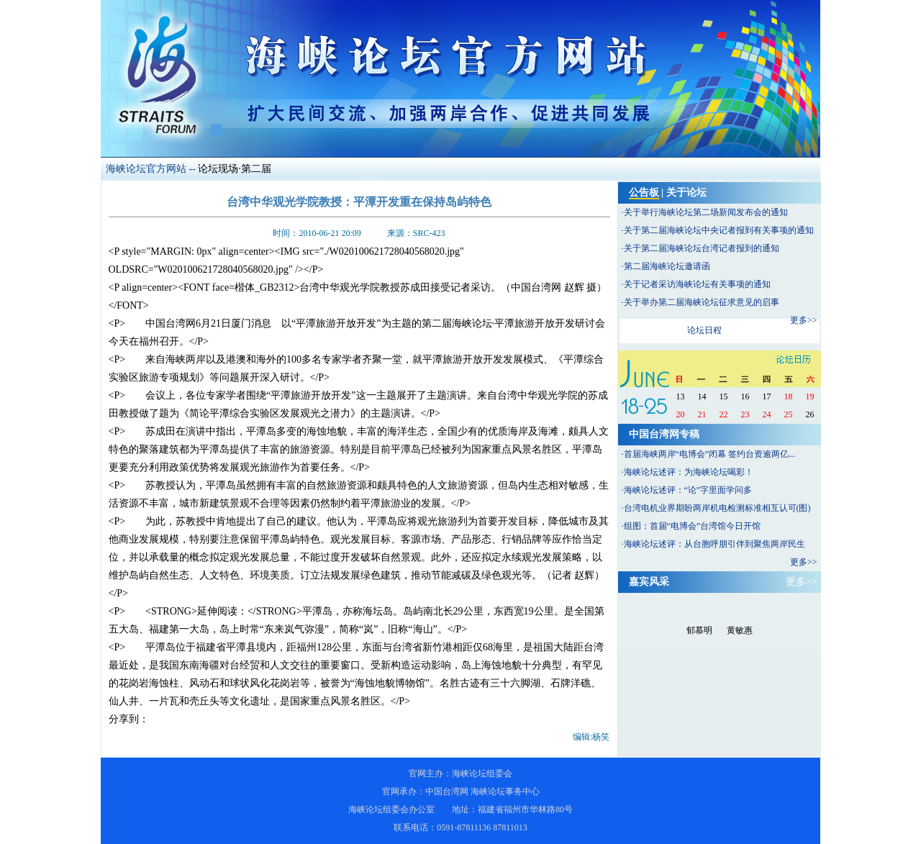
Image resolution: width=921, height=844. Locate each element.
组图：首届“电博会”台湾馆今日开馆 (692, 526)
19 (810, 396)
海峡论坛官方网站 (146, 168)
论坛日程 (704, 330)
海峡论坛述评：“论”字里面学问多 (688, 490)
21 (702, 414)
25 (788, 414)
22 (724, 414)
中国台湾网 (446, 791)
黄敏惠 (740, 630)
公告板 (644, 192)
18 (788, 396)
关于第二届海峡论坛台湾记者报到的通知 (701, 248)
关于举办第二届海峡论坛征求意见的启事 (701, 302)
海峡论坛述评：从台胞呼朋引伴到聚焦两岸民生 (714, 544)
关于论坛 (686, 192)
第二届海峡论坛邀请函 (667, 266)
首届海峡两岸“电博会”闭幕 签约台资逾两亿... (710, 454)
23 (745, 414)
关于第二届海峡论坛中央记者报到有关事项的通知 (719, 230)
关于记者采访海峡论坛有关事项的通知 (697, 284)
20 (680, 414)
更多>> (803, 320)
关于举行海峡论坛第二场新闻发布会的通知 (706, 212)
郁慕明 (699, 630)
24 (767, 414)
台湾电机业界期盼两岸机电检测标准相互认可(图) (717, 508)
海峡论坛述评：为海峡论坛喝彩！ (688, 472)
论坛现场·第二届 (234, 168)
